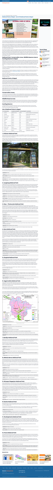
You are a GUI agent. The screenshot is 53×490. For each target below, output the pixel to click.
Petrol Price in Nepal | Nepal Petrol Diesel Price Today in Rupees (46, 51)
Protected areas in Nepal (16, 71)
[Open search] (50, 2)
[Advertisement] (24, 9)
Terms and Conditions (40, 476)
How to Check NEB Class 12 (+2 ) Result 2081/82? (46, 65)
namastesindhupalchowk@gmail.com (9, 473)
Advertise (49, 476)
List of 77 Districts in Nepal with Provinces (45, 55)
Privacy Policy (45, 476)
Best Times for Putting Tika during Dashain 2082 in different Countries (45, 59)
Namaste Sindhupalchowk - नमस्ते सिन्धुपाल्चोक (42, 470)
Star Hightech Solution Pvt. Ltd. (23, 476)
